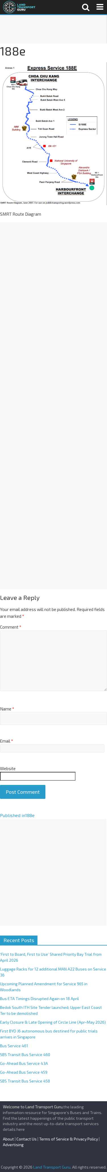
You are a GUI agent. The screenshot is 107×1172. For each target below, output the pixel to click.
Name (7, 708)
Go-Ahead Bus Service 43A (24, 1063)
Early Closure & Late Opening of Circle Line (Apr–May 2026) (53, 1022)
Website (8, 768)
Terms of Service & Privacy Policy (68, 1138)
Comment (10, 626)
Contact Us (26, 1138)
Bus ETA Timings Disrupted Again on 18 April (39, 998)
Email (6, 740)
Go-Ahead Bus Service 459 (23, 1072)
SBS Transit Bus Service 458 (25, 1081)
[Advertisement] (53, 29)
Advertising (13, 1144)
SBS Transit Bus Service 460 (25, 1054)
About (8, 1138)
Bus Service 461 (14, 1045)
